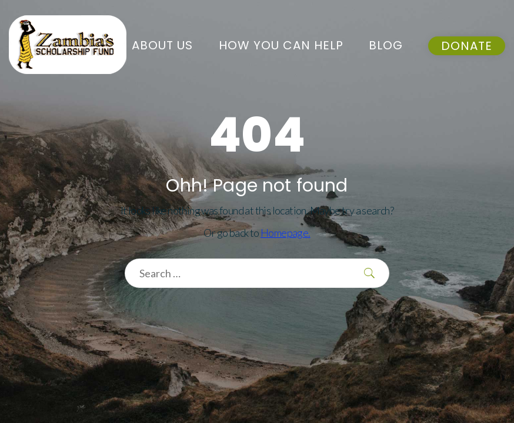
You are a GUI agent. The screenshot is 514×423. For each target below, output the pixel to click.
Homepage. (286, 232)
